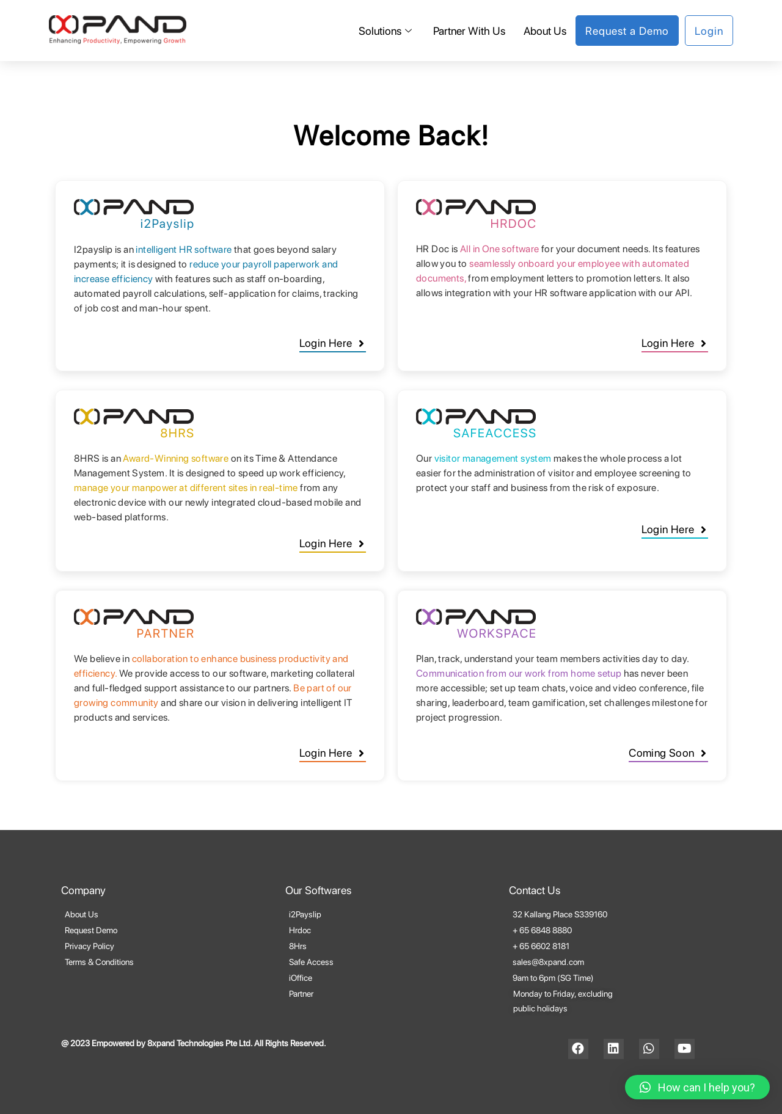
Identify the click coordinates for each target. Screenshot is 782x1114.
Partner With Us (469, 30)
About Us (545, 30)
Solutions (387, 30)
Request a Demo (627, 30)
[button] (332, 345)
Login (709, 30)
